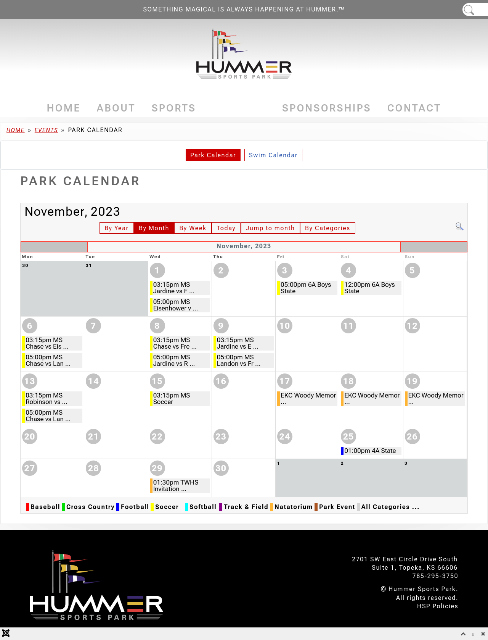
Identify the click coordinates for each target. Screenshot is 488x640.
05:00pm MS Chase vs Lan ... (48, 360)
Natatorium (293, 507)
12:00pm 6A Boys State (369, 288)
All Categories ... (390, 507)
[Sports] (198, 108)
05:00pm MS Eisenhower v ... (175, 305)
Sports (174, 108)
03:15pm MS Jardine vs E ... (237, 343)
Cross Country (90, 507)
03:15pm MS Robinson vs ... (46, 398)
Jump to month (270, 228)
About (116, 108)
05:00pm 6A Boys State (306, 288)
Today (226, 228)
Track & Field (246, 507)
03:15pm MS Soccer (171, 398)
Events (239, 108)
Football (135, 507)
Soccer (167, 507)
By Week (192, 228)
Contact (414, 108)
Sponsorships (326, 108)
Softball (203, 507)
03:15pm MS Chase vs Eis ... (47, 343)
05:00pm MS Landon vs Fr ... (239, 360)
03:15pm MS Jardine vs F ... (174, 288)
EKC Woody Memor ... (308, 398)
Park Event (337, 507)
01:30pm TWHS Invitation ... (176, 485)
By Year (116, 228)
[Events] (263, 108)
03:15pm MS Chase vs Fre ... (175, 343)
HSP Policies (437, 606)
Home (64, 108)
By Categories (327, 228)
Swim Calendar (273, 155)
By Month (154, 228)
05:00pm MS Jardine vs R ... (174, 360)
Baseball (45, 507)
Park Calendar (213, 155)
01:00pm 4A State (370, 450)
